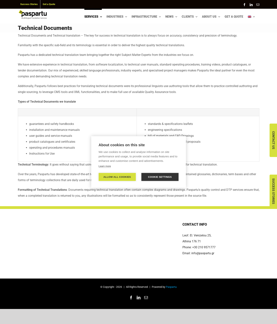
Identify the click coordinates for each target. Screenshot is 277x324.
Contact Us (273, 140)
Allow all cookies (117, 177)
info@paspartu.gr (202, 253)
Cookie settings (160, 177)
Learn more (105, 166)
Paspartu (171, 286)
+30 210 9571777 (204, 247)
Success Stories (273, 191)
